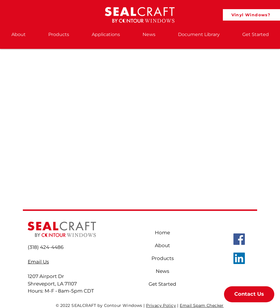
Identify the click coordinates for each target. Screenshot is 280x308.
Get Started (162, 284)
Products (162, 258)
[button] (249, 294)
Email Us (38, 262)
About (162, 245)
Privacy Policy (161, 305)
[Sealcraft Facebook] (239, 239)
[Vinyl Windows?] (251, 15)
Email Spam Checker (202, 305)
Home (162, 232)
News (162, 271)
